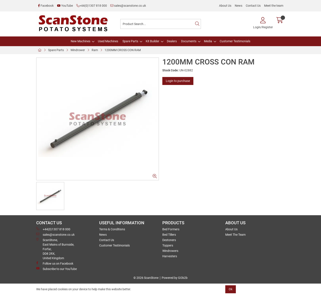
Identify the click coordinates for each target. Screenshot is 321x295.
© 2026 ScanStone (145, 277)
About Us (225, 5)
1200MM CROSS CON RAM (123, 50)
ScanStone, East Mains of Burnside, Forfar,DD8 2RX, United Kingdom (55, 249)
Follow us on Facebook (54, 263)
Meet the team (273, 5)
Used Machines (108, 41)
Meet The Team (235, 234)
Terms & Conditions (112, 229)
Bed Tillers (169, 234)
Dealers (172, 41)
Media (208, 41)
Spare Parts (130, 41)
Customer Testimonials (235, 41)
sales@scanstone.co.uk (128, 5)
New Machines (80, 41)
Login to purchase (178, 81)
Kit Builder (152, 41)
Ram (95, 50)
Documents (188, 41)
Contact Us (253, 5)
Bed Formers (170, 229)
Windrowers (170, 251)
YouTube (65, 5)
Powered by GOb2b (175, 277)
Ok (230, 289)
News (238, 5)
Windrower (77, 50)
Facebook (46, 5)
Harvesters (169, 256)
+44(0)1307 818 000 (91, 5)
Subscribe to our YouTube (56, 269)
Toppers (167, 245)
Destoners (169, 240)
